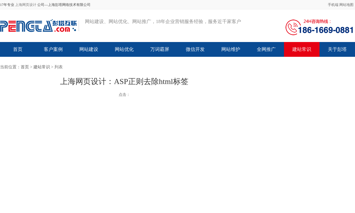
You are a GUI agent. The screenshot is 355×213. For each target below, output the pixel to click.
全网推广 (266, 49)
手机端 (333, 5)
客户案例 (53, 49)
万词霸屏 (159, 49)
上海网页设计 (25, 5)
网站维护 (230, 49)
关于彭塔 (337, 49)
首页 (17, 49)
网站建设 (88, 49)
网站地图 (346, 5)
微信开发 (195, 49)
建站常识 (301, 49)
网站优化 (124, 49)
